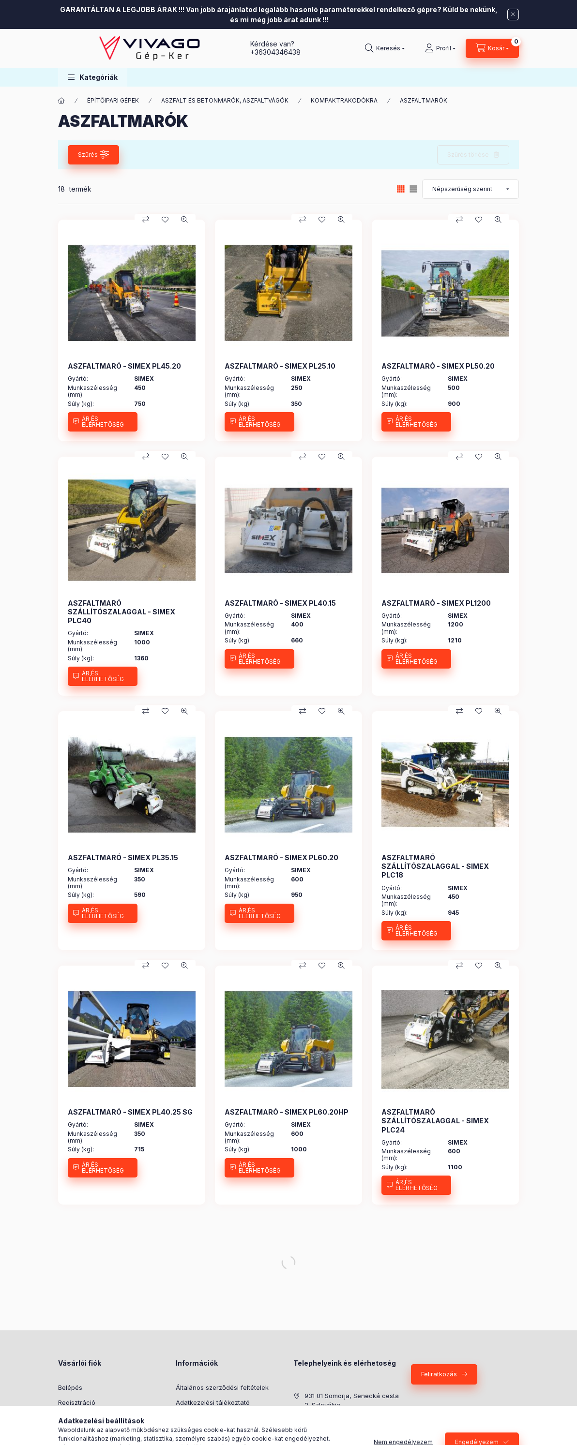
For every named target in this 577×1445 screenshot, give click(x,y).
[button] (92, 77)
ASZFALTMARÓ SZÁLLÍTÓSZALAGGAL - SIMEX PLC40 (121, 612)
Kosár (66, 1432)
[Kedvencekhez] (165, 219)
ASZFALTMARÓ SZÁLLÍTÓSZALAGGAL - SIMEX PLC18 (435, 866)
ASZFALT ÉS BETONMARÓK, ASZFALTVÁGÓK (224, 100)
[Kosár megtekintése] (492, 48)
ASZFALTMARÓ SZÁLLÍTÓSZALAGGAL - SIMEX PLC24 (435, 1120)
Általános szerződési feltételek (222, 1387)
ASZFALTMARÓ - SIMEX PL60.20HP (287, 1112)
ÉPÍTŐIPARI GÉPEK (113, 100)
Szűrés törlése (468, 154)
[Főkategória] (61, 100)
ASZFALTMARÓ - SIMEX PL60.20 (281, 857)
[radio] (413, 189)
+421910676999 (328, 1434)
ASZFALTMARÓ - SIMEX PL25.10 (280, 366)
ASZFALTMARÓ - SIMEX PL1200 (436, 603)
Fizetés (186, 1417)
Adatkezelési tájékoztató (213, 1402)
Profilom (70, 1417)
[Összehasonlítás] (145, 219)
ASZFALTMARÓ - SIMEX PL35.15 (123, 857)
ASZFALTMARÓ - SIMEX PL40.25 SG (130, 1112)
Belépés (70, 1387)
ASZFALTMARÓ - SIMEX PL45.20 (124, 366)
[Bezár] (513, 14)
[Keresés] (385, 48)
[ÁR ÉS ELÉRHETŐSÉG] (102, 422)
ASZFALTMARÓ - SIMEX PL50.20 (438, 366)
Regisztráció (76, 1402)
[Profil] (440, 48)
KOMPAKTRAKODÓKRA (344, 100)
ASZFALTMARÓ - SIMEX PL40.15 (280, 603)
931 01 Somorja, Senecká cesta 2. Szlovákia (351, 1400)
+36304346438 (275, 52)
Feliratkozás (439, 1374)
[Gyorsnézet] (184, 219)
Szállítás (188, 1432)
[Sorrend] (470, 189)
